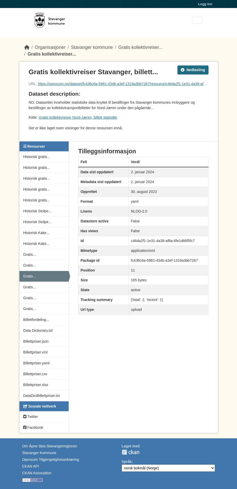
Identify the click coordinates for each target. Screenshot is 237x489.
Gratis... (29, 254)
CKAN (130, 452)
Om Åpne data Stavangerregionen (49, 446)
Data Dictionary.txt (38, 330)
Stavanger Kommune (39, 453)
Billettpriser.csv (35, 374)
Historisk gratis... (36, 157)
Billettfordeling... (36, 320)
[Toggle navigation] (197, 20)
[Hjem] (27, 47)
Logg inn (205, 4)
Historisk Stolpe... (37, 211)
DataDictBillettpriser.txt (41, 396)
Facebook (33, 427)
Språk (127, 462)
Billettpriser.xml (35, 352)
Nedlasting (193, 70)
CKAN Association (37, 473)
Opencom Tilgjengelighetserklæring (50, 459)
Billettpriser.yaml (36, 363)
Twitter (30, 417)
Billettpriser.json (36, 341)
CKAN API (30, 466)
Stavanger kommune (92, 47)
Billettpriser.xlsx (35, 385)
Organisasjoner (50, 47)
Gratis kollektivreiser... (140, 47)
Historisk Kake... (36, 233)
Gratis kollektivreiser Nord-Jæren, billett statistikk (78, 117)
